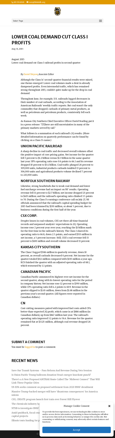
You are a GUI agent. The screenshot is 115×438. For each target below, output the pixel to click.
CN (23, 303)
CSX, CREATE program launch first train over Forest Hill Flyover (46, 399)
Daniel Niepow (31, 74)
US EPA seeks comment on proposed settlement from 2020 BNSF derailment (52, 387)
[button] (109, 406)
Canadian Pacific (36, 272)
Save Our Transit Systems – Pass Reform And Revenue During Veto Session (52, 370)
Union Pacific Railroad (41, 146)
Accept (76, 430)
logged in (30, 347)
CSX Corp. (29, 216)
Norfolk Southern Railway (45, 181)
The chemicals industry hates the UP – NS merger (38, 404)
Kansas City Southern (40, 247)
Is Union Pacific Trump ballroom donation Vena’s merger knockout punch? (51, 375)
